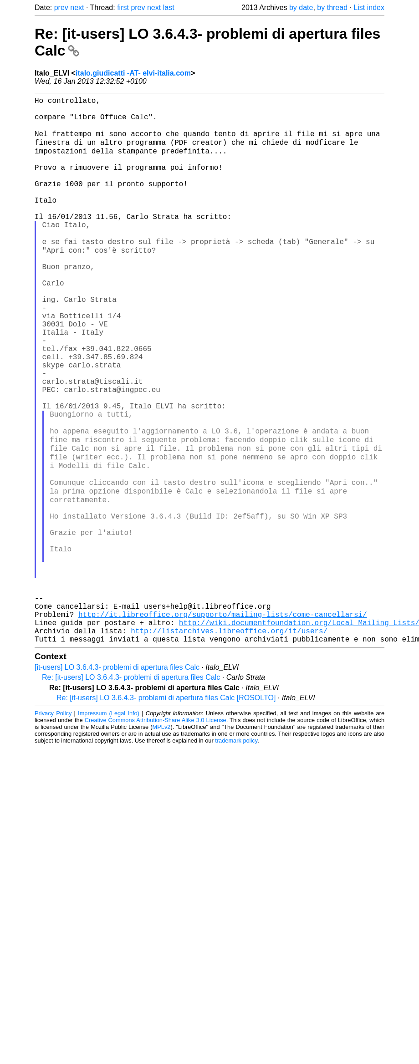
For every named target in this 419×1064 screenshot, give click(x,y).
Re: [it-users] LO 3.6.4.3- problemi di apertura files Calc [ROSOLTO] (166, 812)
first (123, 7)
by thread (332, 7)
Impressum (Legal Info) (108, 827)
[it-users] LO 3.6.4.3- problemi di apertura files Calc (117, 781)
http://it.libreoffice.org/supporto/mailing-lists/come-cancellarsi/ (222, 723)
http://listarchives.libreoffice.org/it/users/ (229, 743)
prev (61, 7)
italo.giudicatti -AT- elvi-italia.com (133, 73)
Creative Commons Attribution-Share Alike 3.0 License (155, 834)
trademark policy (236, 854)
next (77, 7)
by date (301, 7)
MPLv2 (162, 841)
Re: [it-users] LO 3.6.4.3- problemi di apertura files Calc (131, 791)
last (168, 7)
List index (368, 7)
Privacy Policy (53, 827)
